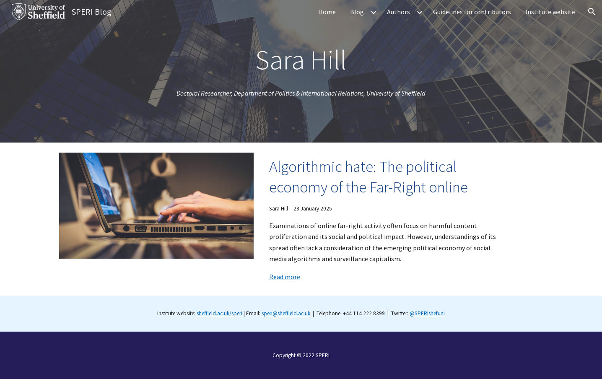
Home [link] (327, 12)
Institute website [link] (550, 12)
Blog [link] (357, 12)
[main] (301, 60)
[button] (592, 12)
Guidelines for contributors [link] (472, 12)
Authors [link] (398, 12)
